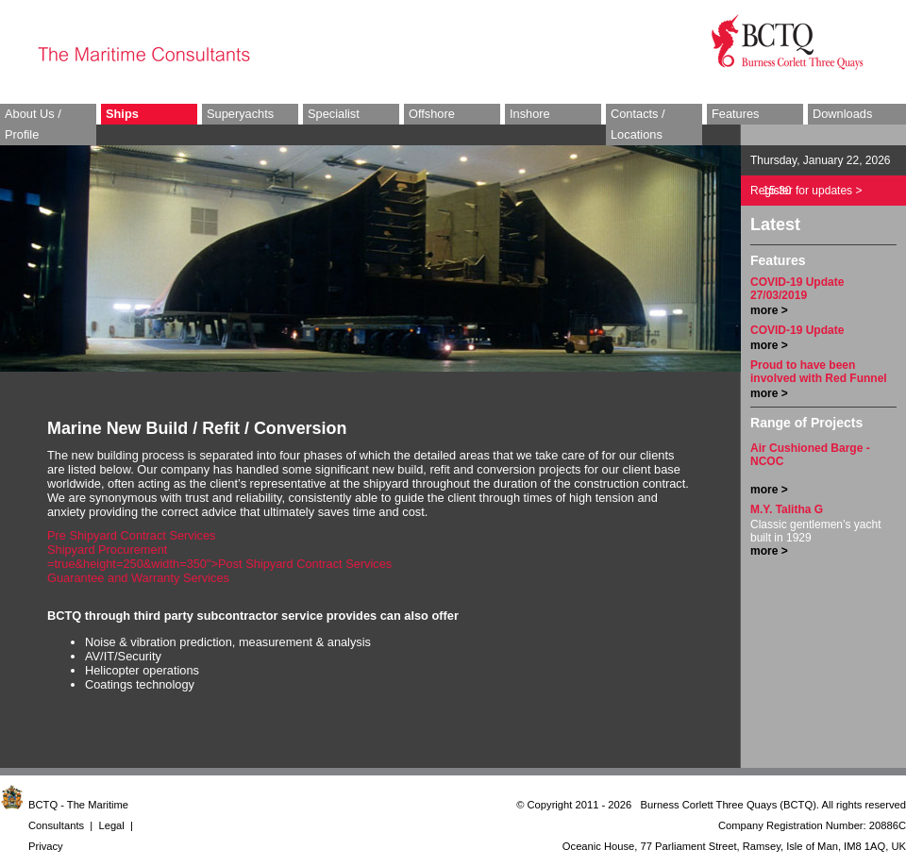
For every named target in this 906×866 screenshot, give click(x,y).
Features (736, 114)
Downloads (842, 114)
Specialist (334, 114)
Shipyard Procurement (107, 549)
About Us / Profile (33, 124)
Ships (122, 114)
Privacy (45, 846)
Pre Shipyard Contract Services (131, 535)
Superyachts (240, 114)
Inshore (530, 114)
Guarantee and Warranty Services (138, 578)
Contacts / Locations (638, 124)
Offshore (432, 114)
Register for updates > (806, 190)
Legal (111, 825)
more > (769, 310)
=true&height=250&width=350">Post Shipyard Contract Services (219, 564)
